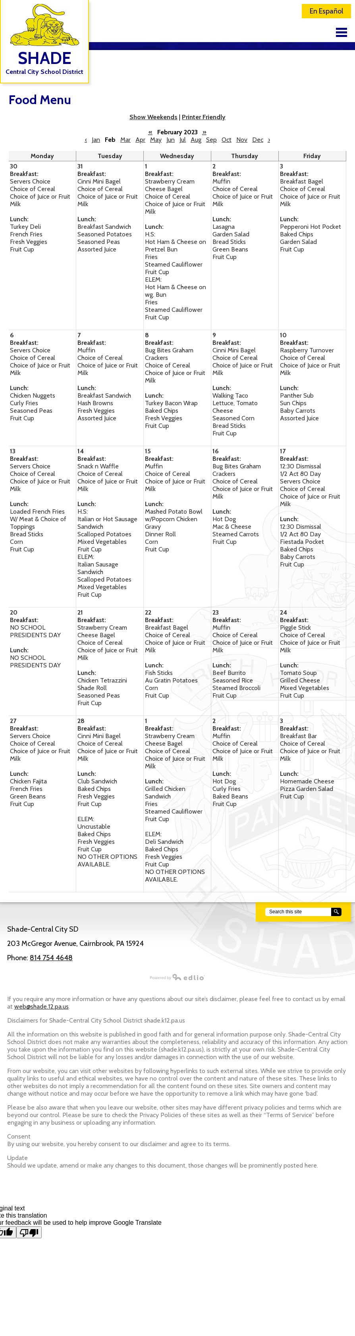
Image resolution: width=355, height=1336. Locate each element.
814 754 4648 (51, 957)
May (156, 139)
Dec (257, 139)
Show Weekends (153, 117)
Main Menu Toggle (341, 32)
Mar (125, 139)
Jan (96, 139)
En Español (326, 11)
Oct (227, 139)
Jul (182, 139)
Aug (196, 139)
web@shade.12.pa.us (41, 1006)
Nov (241, 139)
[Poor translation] (29, 1232)
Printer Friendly (204, 117)
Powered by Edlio (102, 977)
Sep (211, 139)
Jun (170, 139)
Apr (140, 139)
